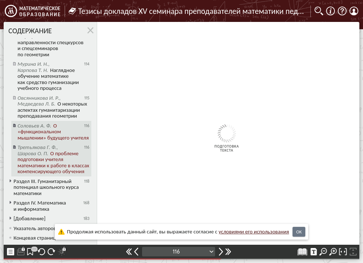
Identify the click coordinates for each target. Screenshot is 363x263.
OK (299, 232)
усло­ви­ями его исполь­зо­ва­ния (254, 231)
